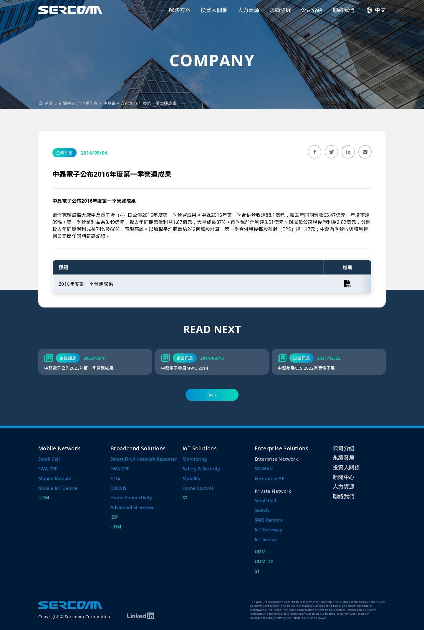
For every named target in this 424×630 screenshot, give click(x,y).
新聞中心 (67, 103)
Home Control (198, 488)
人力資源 (344, 486)
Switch (262, 510)
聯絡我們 (344, 496)
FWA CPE (47, 469)
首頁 (46, 103)
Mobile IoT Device (57, 488)
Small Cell (49, 459)
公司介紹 (344, 448)
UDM (43, 497)
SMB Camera (269, 520)
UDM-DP (264, 561)
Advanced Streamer (132, 507)
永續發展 (344, 457)
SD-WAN (264, 469)
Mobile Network (59, 448)
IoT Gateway (268, 530)
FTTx (115, 478)
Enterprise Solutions (281, 448)
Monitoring (195, 459)
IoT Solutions (200, 448)
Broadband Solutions (138, 448)
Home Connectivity (131, 497)
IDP (114, 517)
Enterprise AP (269, 478)
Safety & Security (201, 469)
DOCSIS (118, 488)
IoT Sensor (266, 539)
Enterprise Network (276, 459)
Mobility (192, 478)
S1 (185, 497)
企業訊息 (89, 103)
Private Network (273, 491)
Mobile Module (54, 478)
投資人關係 (346, 467)
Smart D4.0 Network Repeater (143, 459)
